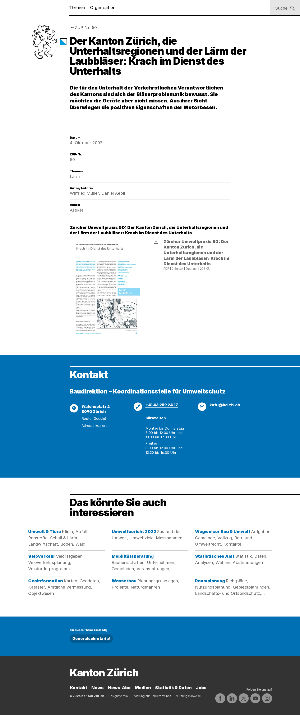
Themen (77, 7)
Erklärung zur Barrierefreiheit (151, 696)
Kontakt (78, 687)
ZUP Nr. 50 (86, 27)
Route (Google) (94, 418)
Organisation (102, 7)
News (97, 687)
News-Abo (119, 687)
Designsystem (118, 696)
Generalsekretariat (91, 638)
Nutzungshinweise (188, 696)
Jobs (201, 687)
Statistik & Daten (173, 687)
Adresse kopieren (96, 426)
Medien (143, 687)
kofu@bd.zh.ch (224, 405)
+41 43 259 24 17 (162, 405)
